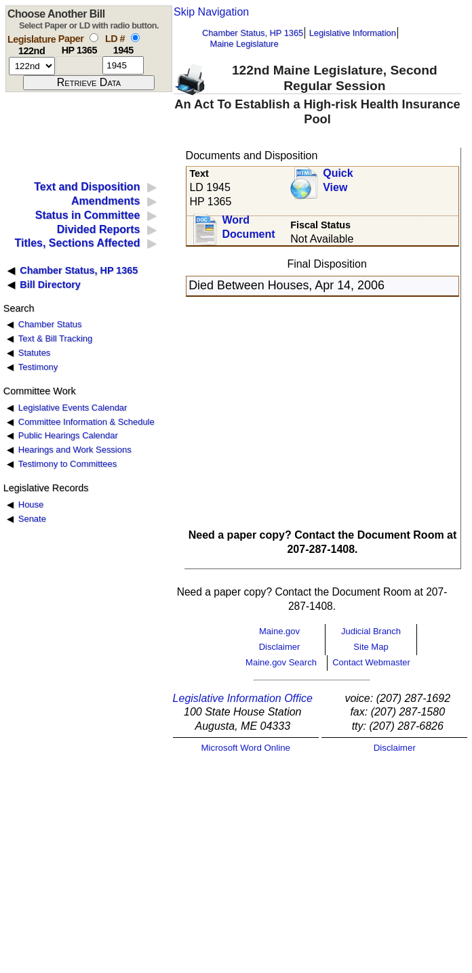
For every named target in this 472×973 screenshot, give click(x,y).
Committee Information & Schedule (86, 422)
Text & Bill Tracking (55, 338)
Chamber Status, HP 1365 (252, 33)
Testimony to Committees (67, 464)
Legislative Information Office (243, 698)
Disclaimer (279, 647)
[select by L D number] (135, 37)
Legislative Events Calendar (72, 407)
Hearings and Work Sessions (75, 449)
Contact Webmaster (371, 662)
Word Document (248, 227)
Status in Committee (87, 215)
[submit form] (89, 82)
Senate (32, 519)
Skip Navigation (211, 12)
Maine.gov (279, 631)
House (30, 504)
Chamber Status (50, 324)
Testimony (38, 367)
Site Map (370, 647)
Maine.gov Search (281, 662)
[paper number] (79, 65)
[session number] (32, 66)
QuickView (338, 180)
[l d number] (123, 65)
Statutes (34, 353)
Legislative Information (352, 33)
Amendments (105, 201)
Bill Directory (50, 284)
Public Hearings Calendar (68, 435)
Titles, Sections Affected (77, 243)
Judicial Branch (371, 631)
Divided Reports (98, 229)
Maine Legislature (244, 44)
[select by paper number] (94, 37)
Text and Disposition (87, 186)
